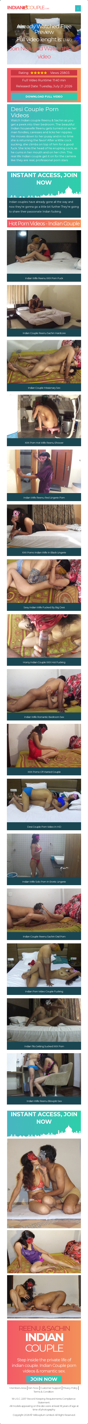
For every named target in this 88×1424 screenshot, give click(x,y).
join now (43, 1379)
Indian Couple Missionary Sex (44, 387)
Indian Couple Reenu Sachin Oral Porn (44, 936)
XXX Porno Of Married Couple (44, 771)
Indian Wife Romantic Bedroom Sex (44, 716)
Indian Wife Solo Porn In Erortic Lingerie (44, 881)
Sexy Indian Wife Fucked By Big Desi (44, 607)
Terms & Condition (44, 1391)
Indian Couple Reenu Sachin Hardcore (44, 333)
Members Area (17, 1387)
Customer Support (50, 1387)
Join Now (33, 1387)
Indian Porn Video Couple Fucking (44, 991)
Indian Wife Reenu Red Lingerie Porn (44, 497)
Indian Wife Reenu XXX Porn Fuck (44, 278)
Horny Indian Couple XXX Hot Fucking (44, 662)
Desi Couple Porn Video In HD (44, 826)
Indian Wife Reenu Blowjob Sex (44, 1100)
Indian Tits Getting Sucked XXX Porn (44, 1046)
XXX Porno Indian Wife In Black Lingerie (44, 552)
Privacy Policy (70, 1387)
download (44, 96)
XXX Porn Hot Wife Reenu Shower (44, 442)
